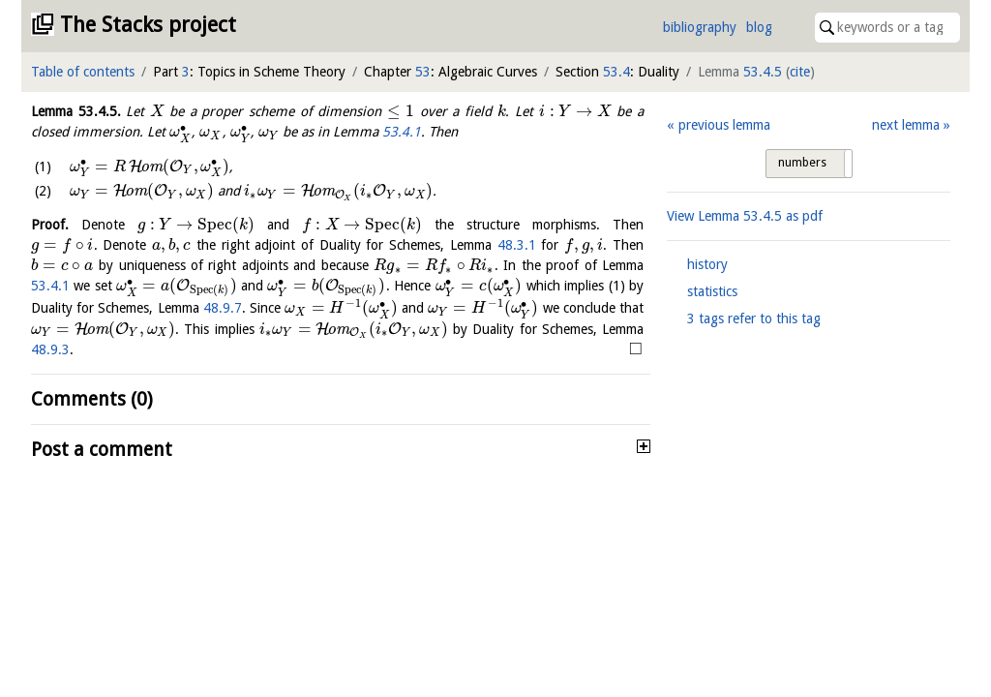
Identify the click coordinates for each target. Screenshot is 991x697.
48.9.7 (222, 308)
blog (759, 27)
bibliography (699, 27)
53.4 (616, 71)
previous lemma (724, 125)
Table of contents (83, 71)
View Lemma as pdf (745, 216)
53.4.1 (401, 131)
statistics (712, 291)
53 (423, 71)
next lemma (906, 125)
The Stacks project (148, 25)
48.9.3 (50, 349)
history (707, 264)
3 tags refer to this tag (754, 318)
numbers (802, 162)
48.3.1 (516, 245)
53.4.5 (762, 71)
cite (800, 71)
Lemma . (76, 111)
